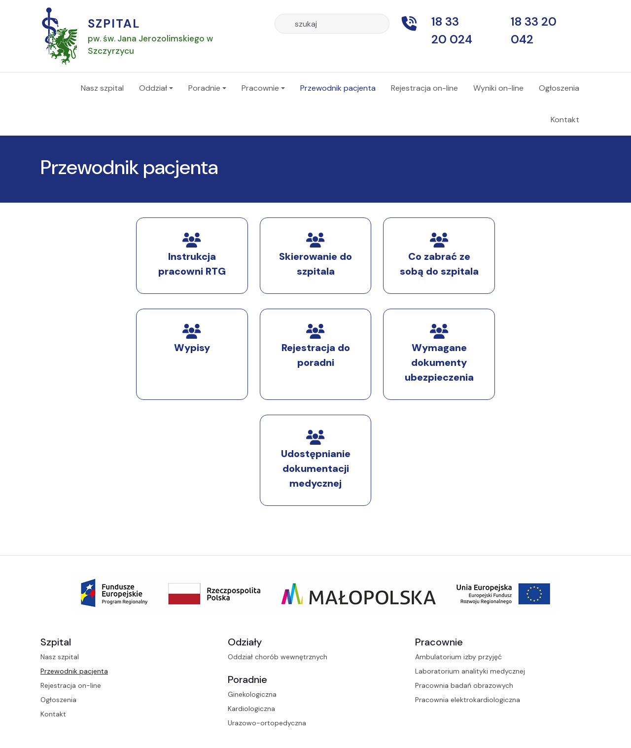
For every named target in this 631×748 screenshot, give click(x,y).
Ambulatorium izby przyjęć (458, 656)
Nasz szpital (102, 88)
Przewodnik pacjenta (338, 88)
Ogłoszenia (559, 88)
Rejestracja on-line (424, 88)
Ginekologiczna (252, 694)
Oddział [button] (153, 88)
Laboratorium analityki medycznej (470, 671)
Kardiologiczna (251, 708)
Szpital (114, 23)
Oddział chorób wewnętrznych (277, 656)
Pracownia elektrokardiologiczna (467, 699)
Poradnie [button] (204, 88)
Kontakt (565, 119)
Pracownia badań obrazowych (464, 685)
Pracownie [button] (260, 88)
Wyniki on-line (498, 88)
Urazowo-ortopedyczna (267, 722)
